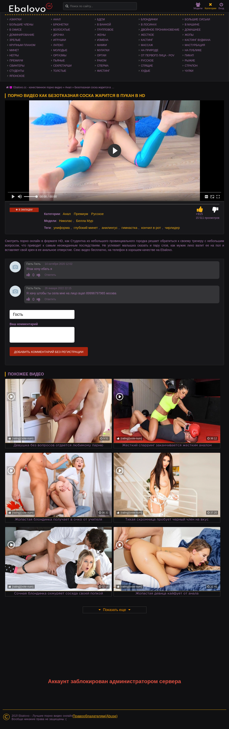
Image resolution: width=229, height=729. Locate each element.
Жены (101, 34)
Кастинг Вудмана (197, 40)
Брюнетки (60, 24)
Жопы (189, 34)
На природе (149, 50)
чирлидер (172, 228)
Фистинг (103, 70)
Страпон (191, 65)
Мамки (102, 45)
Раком (101, 60)
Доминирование (21, 34)
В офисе (15, 29)
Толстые (59, 70)
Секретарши (62, 65)
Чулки (189, 70)
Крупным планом (22, 45)
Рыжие (190, 60)
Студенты (16, 70)
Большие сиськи (197, 19)
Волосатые (61, 29)
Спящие (147, 65)
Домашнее (193, 29)
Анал (57, 19)
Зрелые (15, 40)
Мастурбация (195, 45)
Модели (198, 6)
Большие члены (21, 24)
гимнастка (129, 228)
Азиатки (15, 19)
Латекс (58, 45)
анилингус (110, 228)
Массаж (147, 45)
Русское (147, 60)
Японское (17, 76)
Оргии (101, 55)
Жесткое (147, 34)
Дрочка (58, 34)
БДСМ (101, 19)
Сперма (102, 65)
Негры (14, 55)
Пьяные (59, 60)
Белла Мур (84, 221)
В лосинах (149, 24)
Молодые (60, 50)
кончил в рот (151, 228)
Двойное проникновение (160, 29)
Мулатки (103, 50)
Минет (14, 50)
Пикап (189, 55)
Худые (145, 70)
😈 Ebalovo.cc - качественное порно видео (35, 87)
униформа (62, 228)
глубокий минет (86, 228)
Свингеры (16, 65)
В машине (192, 24)
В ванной (104, 24)
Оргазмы (59, 55)
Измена (102, 40)
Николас (65, 221)
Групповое (105, 29)
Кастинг (147, 40)
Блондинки (149, 19)
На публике (193, 50)
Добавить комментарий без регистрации (48, 352)
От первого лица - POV (157, 55)
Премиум (16, 60)
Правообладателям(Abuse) (95, 716)
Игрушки (59, 40)
